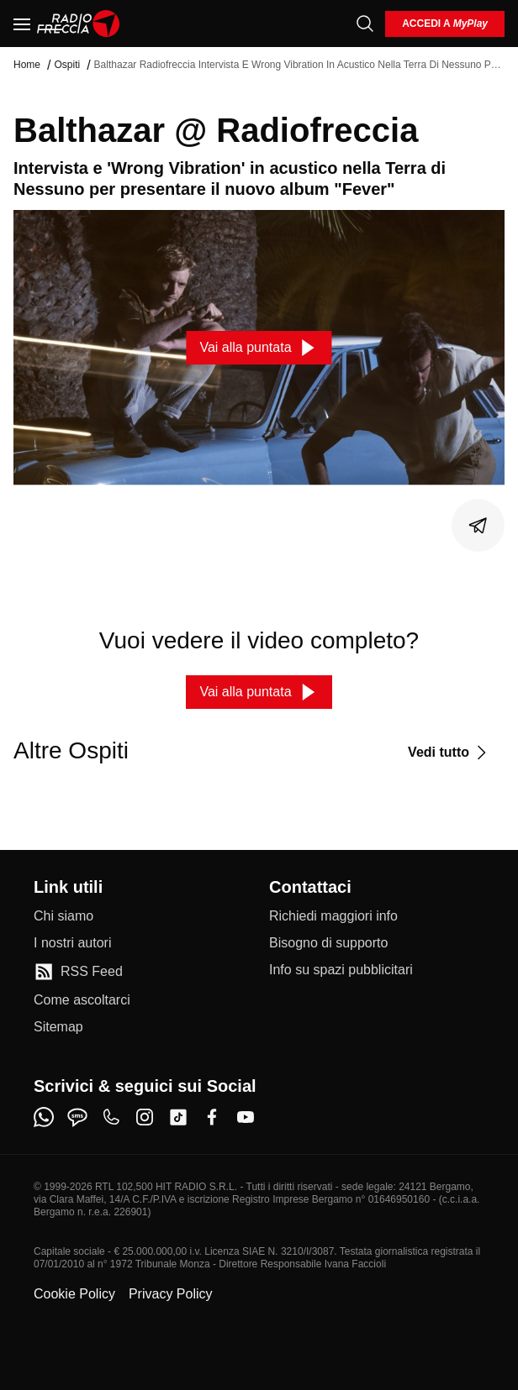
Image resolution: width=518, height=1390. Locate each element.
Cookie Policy (74, 1294)
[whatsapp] (44, 1117)
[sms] (77, 1117)
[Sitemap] (58, 1027)
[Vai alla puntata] (258, 348)
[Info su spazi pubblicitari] (341, 970)
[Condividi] (478, 526)
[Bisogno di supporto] (328, 943)
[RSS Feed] (78, 972)
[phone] (111, 1117)
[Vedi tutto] (449, 752)
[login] (445, 24)
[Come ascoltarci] (82, 1000)
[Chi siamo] (63, 916)
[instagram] (145, 1117)
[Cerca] (365, 23)
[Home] (78, 23)
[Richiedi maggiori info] (333, 916)
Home (26, 65)
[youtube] (245, 1117)
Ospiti (67, 65)
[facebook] (212, 1117)
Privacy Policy (171, 1294)
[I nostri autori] (72, 943)
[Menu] (21, 23)
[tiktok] (178, 1117)
